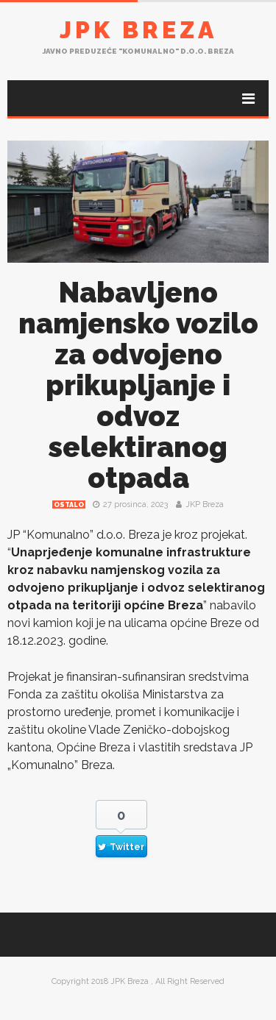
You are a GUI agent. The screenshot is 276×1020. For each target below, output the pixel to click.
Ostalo (69, 505)
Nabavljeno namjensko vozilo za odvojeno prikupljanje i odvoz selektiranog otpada (138, 385)
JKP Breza (204, 504)
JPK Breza (138, 29)
